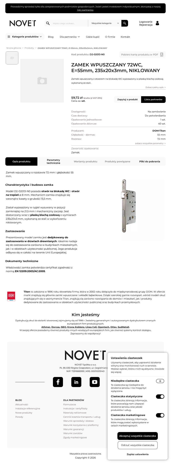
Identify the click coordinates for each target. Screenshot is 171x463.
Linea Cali (91, 327)
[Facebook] (58, 382)
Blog (51, 36)
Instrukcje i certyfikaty (75, 408)
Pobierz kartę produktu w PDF (139, 54)
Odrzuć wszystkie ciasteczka (137, 445)
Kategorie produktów (27, 36)
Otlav (113, 327)
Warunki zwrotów (72, 433)
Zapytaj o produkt (127, 99)
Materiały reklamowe (74, 412)
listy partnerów (85, 10)
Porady (19, 416)
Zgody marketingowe (75, 437)
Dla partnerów (70, 36)
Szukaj (124, 23)
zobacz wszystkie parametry (149, 143)
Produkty (29, 48)
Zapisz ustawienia (138, 454)
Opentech (103, 327)
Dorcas (55, 327)
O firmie (110, 36)
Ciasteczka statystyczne (126, 396)
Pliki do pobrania (149, 161)
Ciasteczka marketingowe (128, 415)
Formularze (69, 404)
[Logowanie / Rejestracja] (149, 23)
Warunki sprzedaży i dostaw (78, 420)
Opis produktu (21, 161)
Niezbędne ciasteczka (125, 380)
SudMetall (123, 327)
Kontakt (125, 36)
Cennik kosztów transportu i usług (81, 416)
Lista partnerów (153, 99)
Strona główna (13, 48)
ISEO (63, 327)
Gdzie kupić (93, 36)
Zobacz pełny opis (154, 87)
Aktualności (21, 404)
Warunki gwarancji (73, 429)
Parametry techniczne (53, 161)
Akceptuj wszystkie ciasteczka (137, 435)
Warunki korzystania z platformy (81, 425)
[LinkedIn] (76, 382)
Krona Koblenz (75, 327)
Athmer (45, 327)
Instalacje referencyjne (27, 408)
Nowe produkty (23, 412)
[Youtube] (95, 382)
